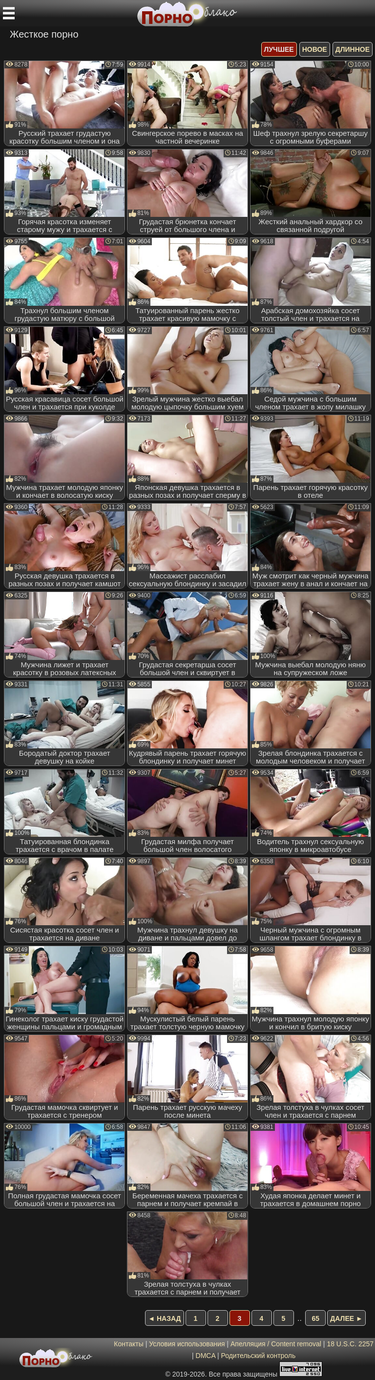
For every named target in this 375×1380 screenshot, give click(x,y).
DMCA (205, 1355)
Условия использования (187, 1344)
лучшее (279, 49)
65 (316, 1318)
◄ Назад (164, 1318)
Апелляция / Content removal (275, 1344)
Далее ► (346, 1318)
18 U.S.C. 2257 (350, 1344)
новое (314, 49)
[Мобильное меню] (9, 13)
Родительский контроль (258, 1355)
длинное (352, 49)
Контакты (128, 1344)
